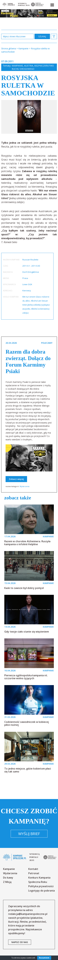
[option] (29, 117)
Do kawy (8, 877)
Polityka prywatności (41, 886)
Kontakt (33, 869)
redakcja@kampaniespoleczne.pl (27, 914)
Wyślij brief (29, 833)
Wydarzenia (24, 486)
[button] (51, 4)
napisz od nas (19, 942)
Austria (28, 65)
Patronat (33, 873)
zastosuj (42, 36)
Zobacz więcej (16, 479)
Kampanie (17, 65)
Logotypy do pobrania (41, 890)
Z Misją (7, 882)
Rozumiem (44, 957)
